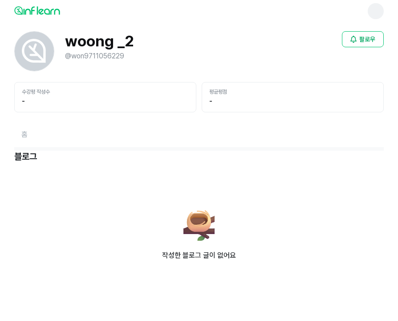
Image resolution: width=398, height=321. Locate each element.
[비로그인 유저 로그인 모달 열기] (363, 39)
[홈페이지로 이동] (24, 134)
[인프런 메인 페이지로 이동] (58, 10)
